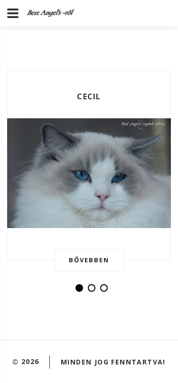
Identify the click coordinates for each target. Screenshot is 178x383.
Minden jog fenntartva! (113, 361)
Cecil (89, 96)
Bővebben (89, 260)
